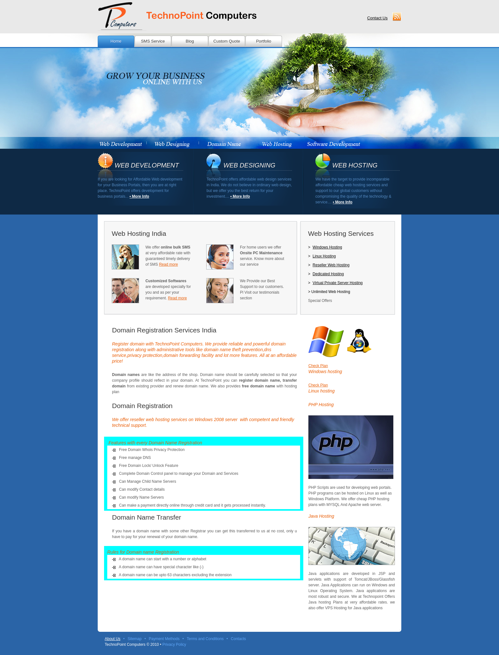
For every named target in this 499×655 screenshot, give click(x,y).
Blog (190, 41)
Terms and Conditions (205, 639)
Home (116, 41)
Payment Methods (164, 639)
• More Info (139, 196)
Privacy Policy (174, 644)
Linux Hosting (324, 256)
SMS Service (153, 41)
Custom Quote (227, 41)
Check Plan (318, 366)
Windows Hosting (327, 247)
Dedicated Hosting (328, 274)
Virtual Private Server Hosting (337, 283)
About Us (112, 639)
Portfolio (263, 41)
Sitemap (135, 639)
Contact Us (377, 18)
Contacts (238, 639)
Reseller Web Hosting (331, 265)
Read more (168, 264)
